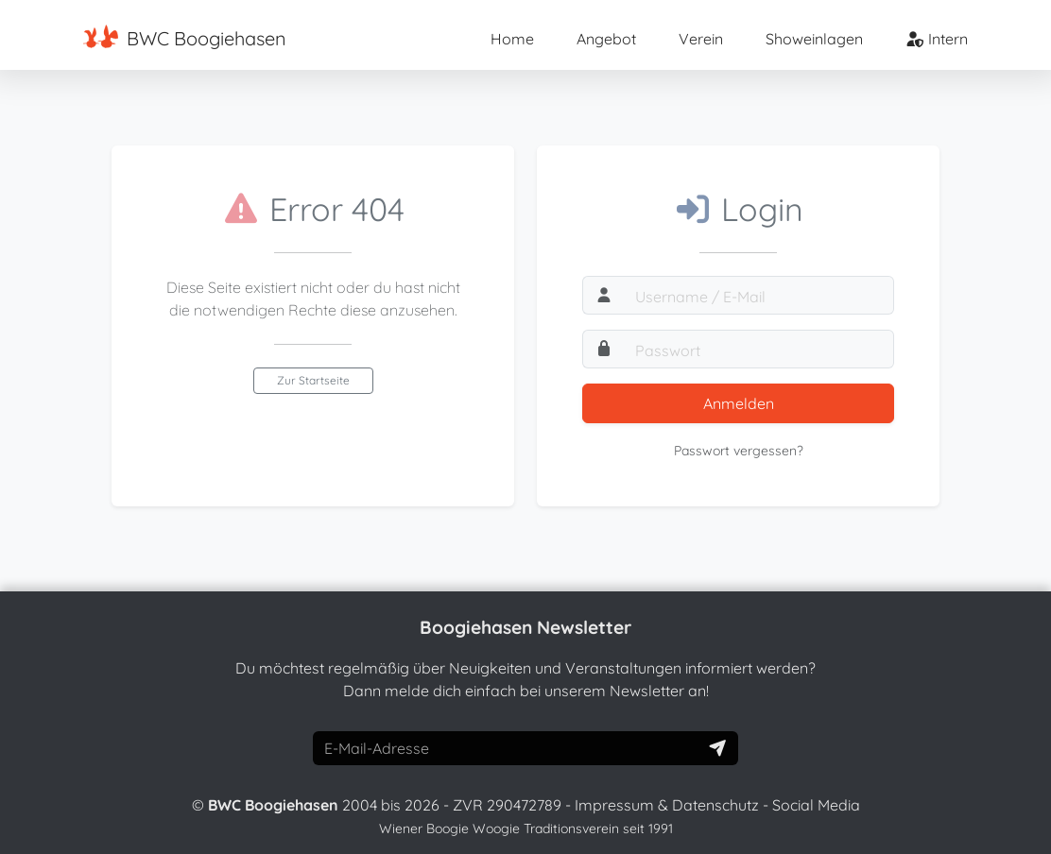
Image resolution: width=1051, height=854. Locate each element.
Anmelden (738, 403)
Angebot (606, 38)
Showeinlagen (814, 38)
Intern (936, 38)
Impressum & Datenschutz (667, 804)
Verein (701, 38)
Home (512, 38)
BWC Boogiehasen (184, 37)
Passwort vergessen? (738, 450)
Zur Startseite (313, 380)
